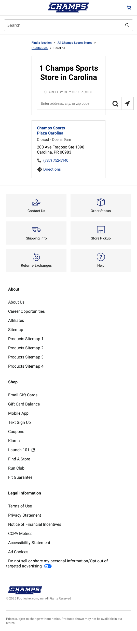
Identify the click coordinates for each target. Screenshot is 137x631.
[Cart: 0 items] (129, 7)
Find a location (42, 42)
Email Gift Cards (22, 395)
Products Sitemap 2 (26, 347)
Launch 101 (21, 449)
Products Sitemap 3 (26, 357)
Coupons (16, 431)
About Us (16, 302)
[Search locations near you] (127, 103)
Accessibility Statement (29, 542)
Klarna (14, 440)
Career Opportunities (26, 311)
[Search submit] (127, 25)
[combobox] (68, 25)
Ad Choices (18, 551)
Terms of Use (20, 506)
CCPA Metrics (20, 533)
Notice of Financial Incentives (34, 524)
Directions (52, 169)
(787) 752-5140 (55, 160)
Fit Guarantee (20, 477)
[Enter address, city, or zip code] (85, 103)
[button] (115, 103)
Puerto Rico (40, 48)
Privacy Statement (24, 515)
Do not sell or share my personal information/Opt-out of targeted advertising (57, 563)
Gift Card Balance (24, 404)
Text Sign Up (19, 422)
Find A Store (19, 459)
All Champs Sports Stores (75, 42)
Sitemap (15, 329)
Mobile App (18, 413)
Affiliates (16, 320)
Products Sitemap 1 (26, 338)
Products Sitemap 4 (26, 366)
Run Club (16, 468)
